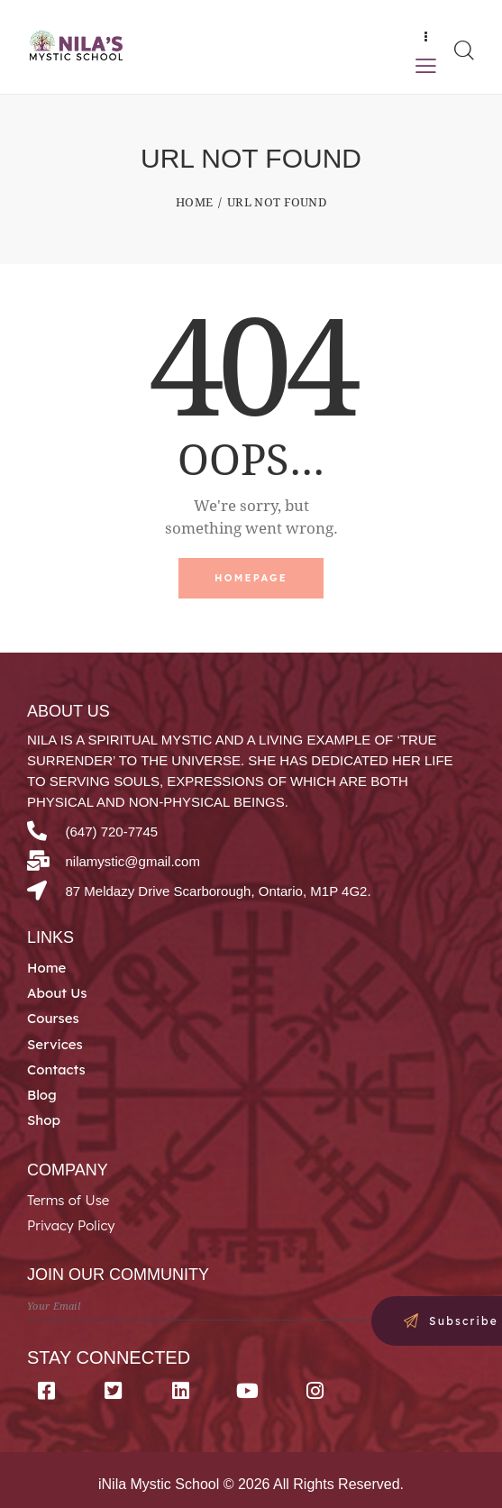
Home (194, 202)
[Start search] (463, 50)
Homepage (251, 577)
